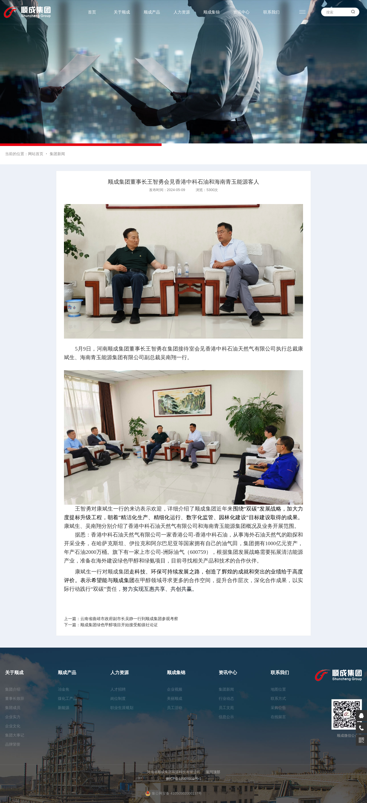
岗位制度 (118, 698)
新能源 (63, 707)
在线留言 (278, 717)
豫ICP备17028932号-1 (183, 779)
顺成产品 (152, 12)
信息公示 (226, 717)
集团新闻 (57, 154)
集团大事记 (14, 735)
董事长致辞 (14, 698)
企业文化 (12, 726)
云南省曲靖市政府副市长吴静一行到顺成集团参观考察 (129, 619)
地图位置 (278, 689)
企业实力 (12, 717)
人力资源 (182, 12)
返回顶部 (213, 772)
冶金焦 (63, 689)
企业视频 (174, 689)
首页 (92, 12)
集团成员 (12, 707)
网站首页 (35, 154)
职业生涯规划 (121, 707)
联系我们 (271, 12)
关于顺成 (122, 12)
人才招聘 (118, 689)
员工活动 (174, 707)
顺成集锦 (211, 12)
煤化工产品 (67, 698)
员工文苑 (226, 707)
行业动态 (226, 698)
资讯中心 (241, 12)
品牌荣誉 (12, 744)
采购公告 (278, 707)
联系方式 (278, 698)
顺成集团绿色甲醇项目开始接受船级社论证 (119, 625)
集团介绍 (12, 689)
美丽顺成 (174, 698)
